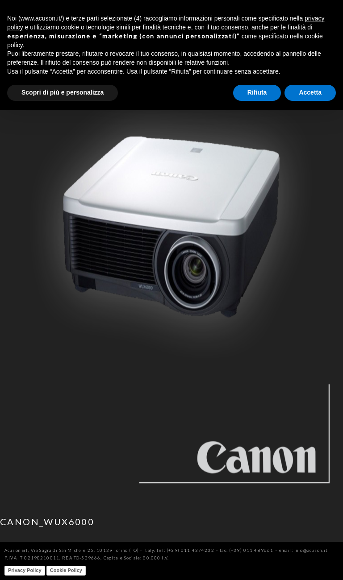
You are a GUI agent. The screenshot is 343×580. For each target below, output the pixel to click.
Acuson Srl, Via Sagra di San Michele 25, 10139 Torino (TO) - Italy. (79, 550)
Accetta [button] (310, 92)
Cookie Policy (66, 570)
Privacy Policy (25, 570)
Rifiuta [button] (257, 92)
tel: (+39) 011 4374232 (185, 550)
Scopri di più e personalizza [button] (62, 92)
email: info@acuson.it (303, 550)
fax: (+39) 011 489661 (246, 550)
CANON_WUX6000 (47, 521)
